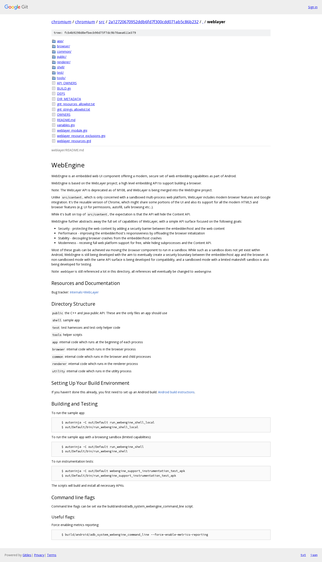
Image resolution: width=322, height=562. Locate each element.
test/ (60, 72)
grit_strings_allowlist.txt (73, 109)
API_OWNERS (67, 83)
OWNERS (63, 114)
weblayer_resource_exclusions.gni (81, 136)
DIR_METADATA (69, 99)
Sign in (313, 7)
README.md (66, 120)
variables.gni (66, 125)
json (314, 555)
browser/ (63, 46)
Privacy (39, 555)
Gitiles (27, 555)
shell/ (61, 67)
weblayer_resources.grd (74, 141)
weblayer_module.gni (72, 130)
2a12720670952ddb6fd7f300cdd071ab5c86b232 (153, 21)
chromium (61, 21)
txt (303, 555)
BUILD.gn (64, 88)
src (102, 21)
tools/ (61, 78)
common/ (64, 51)
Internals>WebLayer (84, 292)
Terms (51, 555)
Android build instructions (176, 392)
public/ (61, 57)
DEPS (61, 93)
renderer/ (63, 62)
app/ (60, 41)
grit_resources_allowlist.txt (76, 104)
